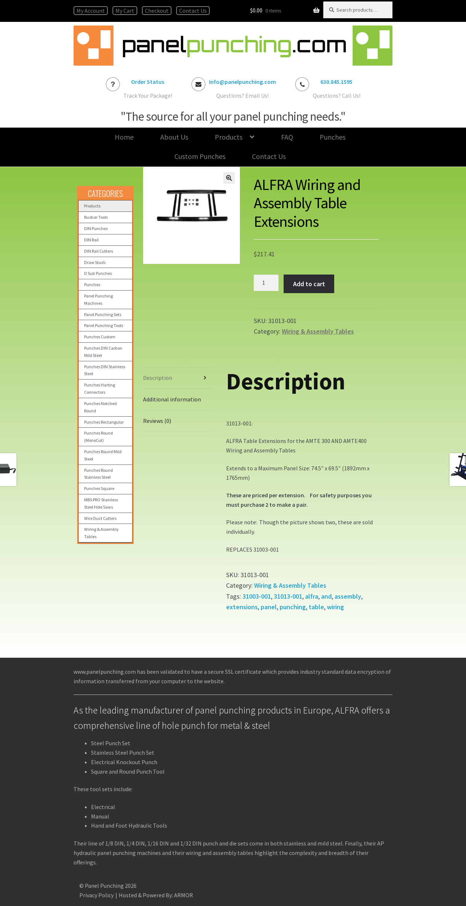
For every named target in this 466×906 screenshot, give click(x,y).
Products (228, 136)
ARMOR (183, 895)
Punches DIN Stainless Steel (104, 370)
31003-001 (256, 596)
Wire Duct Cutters (100, 518)
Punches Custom (99, 336)
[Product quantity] (266, 283)
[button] (229, 178)
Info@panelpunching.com (242, 81)
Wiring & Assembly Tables (318, 331)
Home (124, 136)
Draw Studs (95, 262)
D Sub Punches (98, 273)
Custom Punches (199, 156)
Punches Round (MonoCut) (98, 436)
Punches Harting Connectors (99, 388)
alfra (311, 596)
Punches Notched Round (100, 407)
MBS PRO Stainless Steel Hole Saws (101, 503)
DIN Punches (96, 228)
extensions (242, 607)
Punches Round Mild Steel (103, 455)
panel (269, 607)
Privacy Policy (96, 895)
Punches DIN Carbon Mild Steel (103, 351)
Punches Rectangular (104, 422)
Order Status (147, 81)
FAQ (287, 136)
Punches (332, 136)
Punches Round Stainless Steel (98, 473)
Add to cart (309, 284)
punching (293, 607)
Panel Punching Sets (102, 314)
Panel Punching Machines (98, 299)
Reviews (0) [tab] (157, 420)
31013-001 (288, 596)
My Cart (124, 10)
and (326, 596)
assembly (348, 596)
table (316, 607)
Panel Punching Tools (103, 325)
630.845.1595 (336, 81)
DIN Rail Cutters (98, 251)
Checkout (157, 10)
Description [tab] (157, 377)
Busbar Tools (96, 217)
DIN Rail (91, 239)
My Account (90, 10)
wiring (335, 607)
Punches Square (99, 488)
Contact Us (193, 10)
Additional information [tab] (172, 399)
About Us (174, 136)
